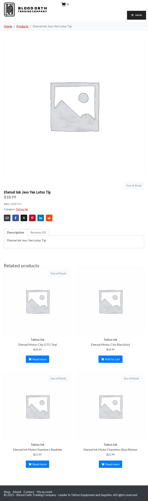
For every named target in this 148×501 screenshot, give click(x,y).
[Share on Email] (7, 218)
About (17, 491)
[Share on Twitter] (24, 218)
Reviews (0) (38, 232)
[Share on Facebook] (15, 218)
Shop (7, 491)
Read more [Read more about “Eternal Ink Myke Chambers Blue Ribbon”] (112, 464)
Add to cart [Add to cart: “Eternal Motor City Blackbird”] (112, 359)
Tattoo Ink (22, 209)
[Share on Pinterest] (32, 218)
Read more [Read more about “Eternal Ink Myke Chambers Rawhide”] (39, 464)
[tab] (15, 232)
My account (44, 491)
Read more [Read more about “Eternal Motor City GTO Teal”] (39, 359)
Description (15, 232)
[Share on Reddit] (49, 218)
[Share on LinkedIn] (40, 218)
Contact (29, 491)
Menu (136, 15)
